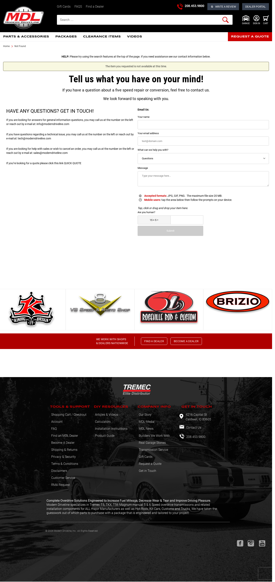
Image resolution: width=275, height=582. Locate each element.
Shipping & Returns (64, 450)
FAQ (54, 429)
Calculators (103, 421)
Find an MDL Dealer (64, 436)
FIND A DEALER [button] (154, 341)
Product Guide (105, 436)
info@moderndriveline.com (53, 124)
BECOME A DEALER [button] (186, 341)
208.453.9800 (194, 6)
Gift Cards (64, 6)
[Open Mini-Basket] (266, 20)
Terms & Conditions (64, 464)
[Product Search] (145, 20)
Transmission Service (153, 450)
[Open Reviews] (223, 6)
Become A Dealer (62, 443)
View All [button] (134, 281)
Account (57, 421)
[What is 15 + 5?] (154, 220)
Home (6, 46)
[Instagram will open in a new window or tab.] (251, 543)
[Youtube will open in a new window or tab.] (262, 543)
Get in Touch (147, 471)
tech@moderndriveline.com (34, 138)
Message (143, 168)
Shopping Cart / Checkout (68, 414)
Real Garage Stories (152, 443)
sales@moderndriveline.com (50, 152)
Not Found (20, 46)
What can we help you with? (153, 149)
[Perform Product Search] (225, 20)
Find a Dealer (95, 6)
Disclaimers (59, 471)
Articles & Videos (106, 414)
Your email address (148, 133)
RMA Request (60, 485)
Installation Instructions (111, 429)
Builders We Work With (154, 436)
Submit (170, 230)
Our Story (145, 414)
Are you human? (146, 212)
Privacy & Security (63, 457)
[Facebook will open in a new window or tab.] (240, 543)
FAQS (78, 6)
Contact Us (193, 427)
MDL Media (146, 421)
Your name (144, 116)
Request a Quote (150, 464)
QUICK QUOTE (72, 163)
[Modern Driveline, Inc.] (28, 17)
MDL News (146, 429)
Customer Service (63, 478)
